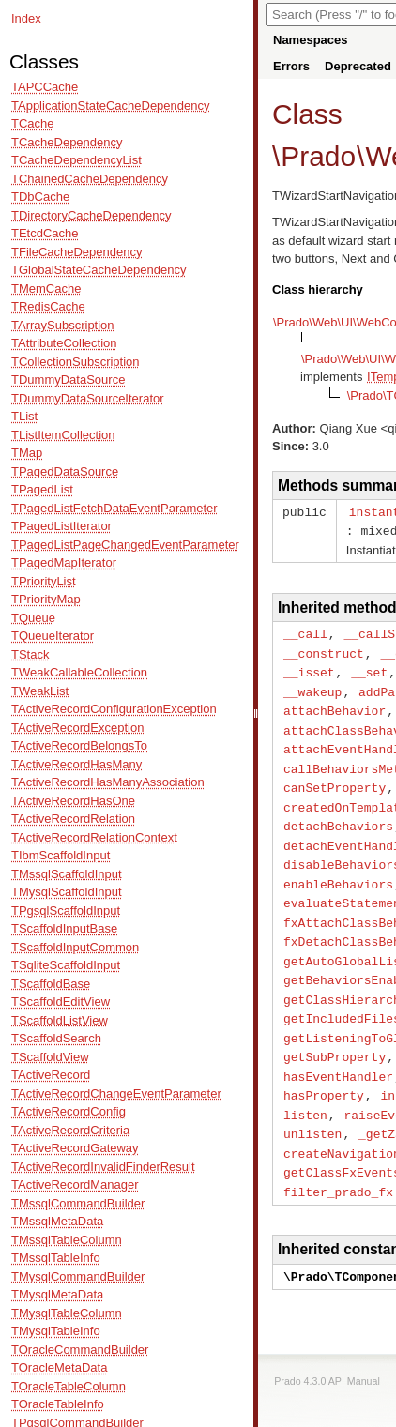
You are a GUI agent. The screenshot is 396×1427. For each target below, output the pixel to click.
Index (26, 18)
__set (369, 668)
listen (305, 1089)
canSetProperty (334, 777)
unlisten (312, 1107)
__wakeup (312, 686)
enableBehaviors (338, 869)
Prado (318, 156)
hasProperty (323, 1070)
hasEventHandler (338, 1052)
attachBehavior (334, 704)
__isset (309, 668)
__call (305, 631)
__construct (323, 650)
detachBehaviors (338, 814)
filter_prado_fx (338, 1162)
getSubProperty (334, 1033)
